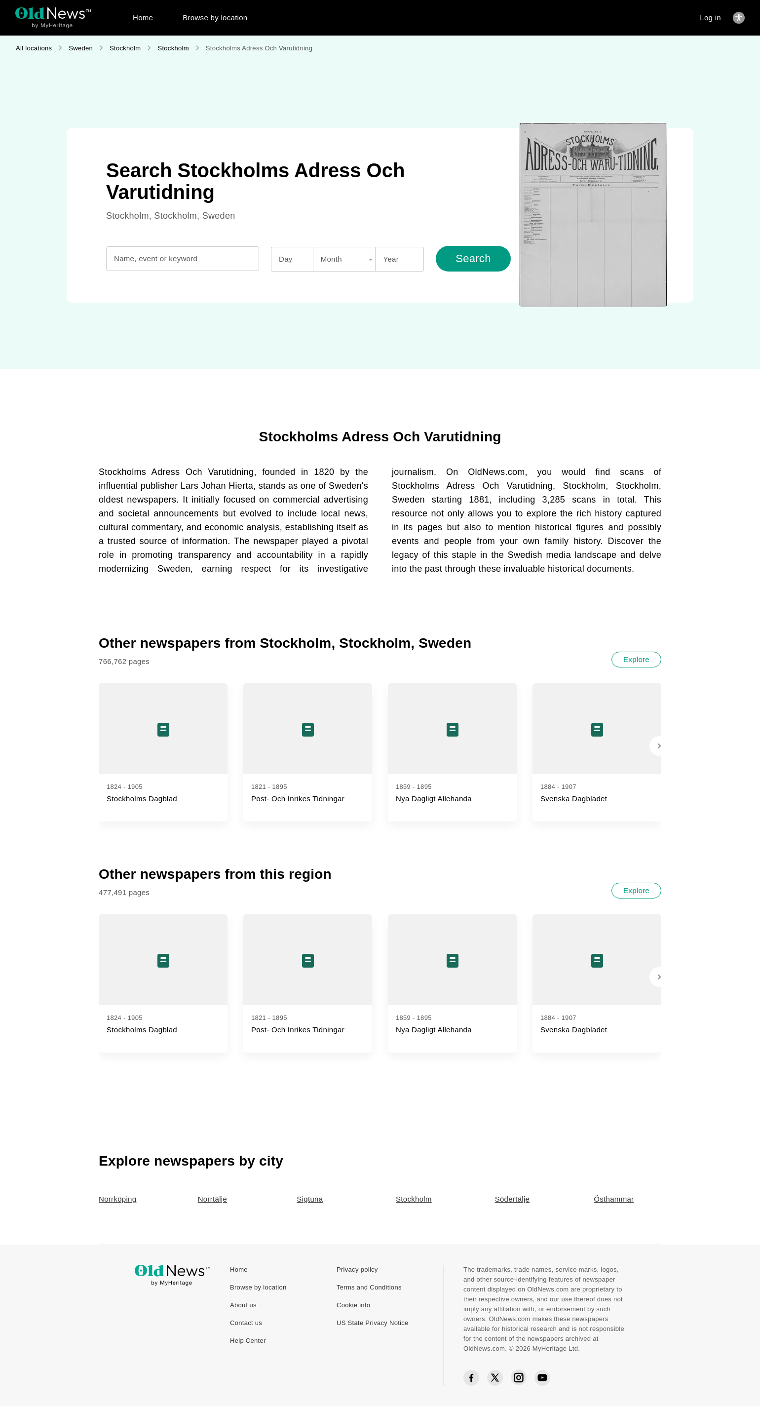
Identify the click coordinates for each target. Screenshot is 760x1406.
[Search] (473, 259)
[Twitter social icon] (495, 1378)
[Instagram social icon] (519, 1377)
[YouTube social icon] (542, 1378)
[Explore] (636, 659)
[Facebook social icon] (471, 1378)
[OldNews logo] (53, 13)
